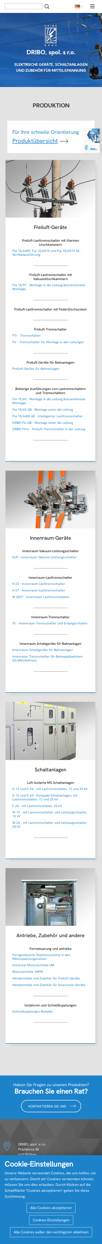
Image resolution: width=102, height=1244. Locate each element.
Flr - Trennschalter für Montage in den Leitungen (48, 342)
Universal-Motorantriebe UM (33, 965)
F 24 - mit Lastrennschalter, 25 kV (37, 806)
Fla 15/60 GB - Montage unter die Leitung (42, 409)
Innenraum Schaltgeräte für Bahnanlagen (42, 650)
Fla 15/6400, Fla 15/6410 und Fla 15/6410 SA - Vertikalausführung (47, 253)
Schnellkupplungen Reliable (32, 1011)
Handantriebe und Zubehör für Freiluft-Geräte (46, 978)
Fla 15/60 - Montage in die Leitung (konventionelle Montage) (49, 401)
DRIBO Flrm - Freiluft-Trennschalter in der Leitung (48, 429)
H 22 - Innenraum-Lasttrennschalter (38, 584)
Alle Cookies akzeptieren (51, 1207)
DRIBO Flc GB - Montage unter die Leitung (42, 423)
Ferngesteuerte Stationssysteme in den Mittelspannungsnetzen (41, 957)
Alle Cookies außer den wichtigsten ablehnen (51, 1232)
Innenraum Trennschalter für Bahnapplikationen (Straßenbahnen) (47, 658)
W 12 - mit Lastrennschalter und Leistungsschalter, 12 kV (49, 814)
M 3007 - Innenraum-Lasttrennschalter (41, 597)
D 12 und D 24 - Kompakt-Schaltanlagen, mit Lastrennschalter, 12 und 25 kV (45, 797)
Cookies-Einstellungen (51, 1220)
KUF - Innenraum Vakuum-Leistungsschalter (44, 557)
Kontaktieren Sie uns (52, 1106)
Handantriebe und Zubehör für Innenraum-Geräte (48, 985)
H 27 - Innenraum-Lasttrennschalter (38, 590)
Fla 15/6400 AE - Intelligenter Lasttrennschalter (47, 416)
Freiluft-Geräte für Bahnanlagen (35, 369)
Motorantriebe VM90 (27, 972)
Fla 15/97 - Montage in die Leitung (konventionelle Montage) (49, 287)
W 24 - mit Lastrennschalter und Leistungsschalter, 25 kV (49, 825)
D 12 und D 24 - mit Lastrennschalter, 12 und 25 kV (50, 789)
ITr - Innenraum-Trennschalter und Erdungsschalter (50, 623)
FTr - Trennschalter (26, 335)
